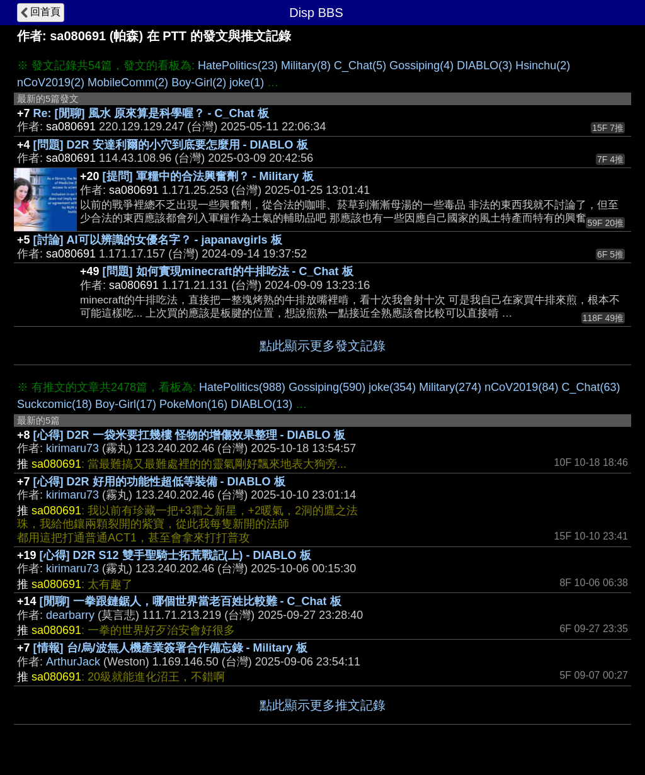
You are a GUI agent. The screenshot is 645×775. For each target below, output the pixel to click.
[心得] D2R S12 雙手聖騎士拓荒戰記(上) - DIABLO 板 (175, 555)
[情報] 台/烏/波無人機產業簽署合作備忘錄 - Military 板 (170, 648)
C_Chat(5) (360, 65)
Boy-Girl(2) (198, 82)
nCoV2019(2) (50, 82)
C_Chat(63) (590, 387)
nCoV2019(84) (521, 387)
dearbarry (70, 615)
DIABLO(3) (484, 65)
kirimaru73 (72, 448)
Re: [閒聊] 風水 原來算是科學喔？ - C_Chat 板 (151, 113)
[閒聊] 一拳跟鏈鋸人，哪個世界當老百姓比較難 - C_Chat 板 (190, 601)
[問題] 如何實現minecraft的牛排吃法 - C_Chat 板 (228, 271)
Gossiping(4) (421, 65)
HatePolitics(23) (238, 65)
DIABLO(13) (261, 404)
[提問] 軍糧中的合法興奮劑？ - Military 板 (208, 176)
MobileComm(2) (128, 82)
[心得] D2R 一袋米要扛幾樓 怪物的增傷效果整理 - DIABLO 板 (189, 435)
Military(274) (450, 387)
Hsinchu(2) (542, 65)
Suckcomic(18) (54, 404)
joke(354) (392, 387)
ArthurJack (73, 661)
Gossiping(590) (326, 387)
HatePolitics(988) (242, 387)
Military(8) (306, 65)
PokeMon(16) (193, 404)
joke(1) (246, 82)
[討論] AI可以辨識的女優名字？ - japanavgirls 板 (157, 240)
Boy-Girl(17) (125, 404)
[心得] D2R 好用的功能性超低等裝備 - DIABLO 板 (159, 481)
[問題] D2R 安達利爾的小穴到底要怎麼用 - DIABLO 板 (170, 145)
